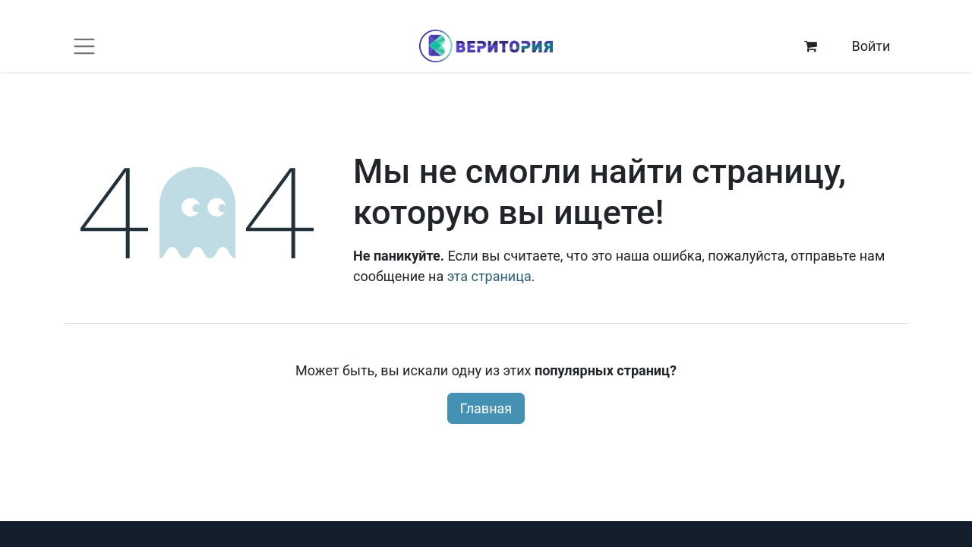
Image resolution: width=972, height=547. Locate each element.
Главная (486, 408)
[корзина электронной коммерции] (811, 46)
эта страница (489, 276)
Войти (870, 46)
